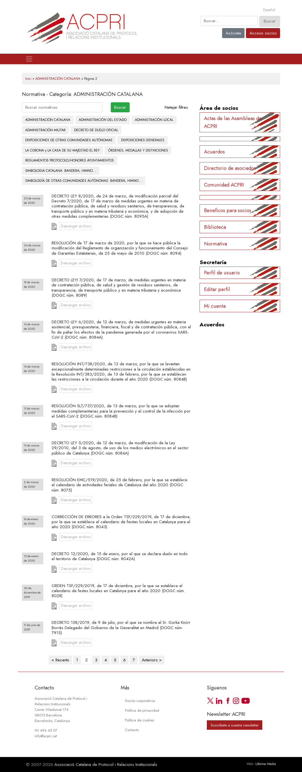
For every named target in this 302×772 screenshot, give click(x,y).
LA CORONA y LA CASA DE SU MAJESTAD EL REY (62, 150)
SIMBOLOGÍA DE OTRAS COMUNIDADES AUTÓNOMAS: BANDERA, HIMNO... (83, 180)
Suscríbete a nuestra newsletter (234, 725)
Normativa (215, 243)
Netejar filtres (176, 107)
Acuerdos (214, 151)
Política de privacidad (142, 710)
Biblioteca (215, 227)
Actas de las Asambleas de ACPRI (233, 122)
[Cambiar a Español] (269, 10)
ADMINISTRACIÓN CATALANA (57, 78)
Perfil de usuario (222, 272)
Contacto (132, 730)
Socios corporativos (140, 700)
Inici (28, 78)
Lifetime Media (265, 763)
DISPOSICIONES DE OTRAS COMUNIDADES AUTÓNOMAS (68, 140)
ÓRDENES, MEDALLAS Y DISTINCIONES (138, 150)
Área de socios (219, 108)
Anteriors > (152, 660)
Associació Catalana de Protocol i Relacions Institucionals (105, 764)
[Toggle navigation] (29, 59)
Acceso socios (263, 33)
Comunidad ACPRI (224, 184)
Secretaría (213, 262)
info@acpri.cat (46, 736)
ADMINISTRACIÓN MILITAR (45, 130)
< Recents (60, 660)
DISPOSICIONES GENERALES (142, 140)
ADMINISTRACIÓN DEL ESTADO (103, 119)
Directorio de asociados (230, 168)
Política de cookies (139, 720)
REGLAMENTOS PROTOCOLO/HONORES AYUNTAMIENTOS (69, 160)
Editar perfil (217, 289)
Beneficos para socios (227, 210)
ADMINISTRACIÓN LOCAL (154, 119)
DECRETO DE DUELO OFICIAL (96, 130)
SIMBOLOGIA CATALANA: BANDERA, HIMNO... (60, 170)
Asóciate (233, 33)
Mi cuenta (215, 306)
